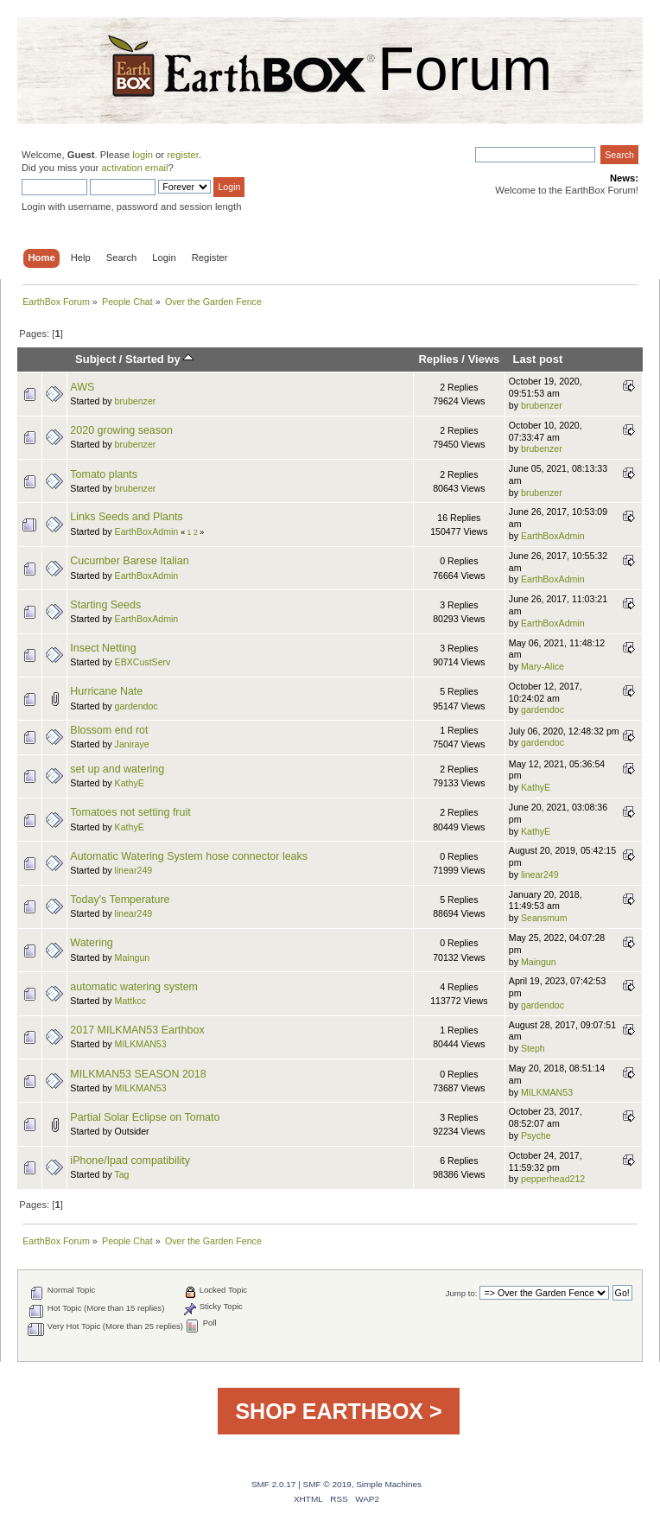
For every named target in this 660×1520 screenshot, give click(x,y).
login (142, 154)
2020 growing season (121, 430)
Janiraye (132, 744)
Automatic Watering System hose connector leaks (189, 856)
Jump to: (462, 1293)
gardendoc (136, 706)
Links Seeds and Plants (126, 517)
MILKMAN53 (141, 1044)
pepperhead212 (553, 1178)
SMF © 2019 (327, 1484)
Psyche (536, 1135)
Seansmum (544, 918)
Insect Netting (103, 648)
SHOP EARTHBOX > (338, 1411)
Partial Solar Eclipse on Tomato (144, 1117)
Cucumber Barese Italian (129, 561)
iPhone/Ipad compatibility (130, 1160)
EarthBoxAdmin (147, 531)
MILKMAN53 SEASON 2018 (138, 1074)
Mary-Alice (542, 666)
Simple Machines (389, 1484)
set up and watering (117, 769)
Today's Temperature (119, 900)
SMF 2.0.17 (273, 1484)
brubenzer (135, 401)
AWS (82, 387)
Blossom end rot (109, 730)
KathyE (129, 783)
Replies (438, 359)
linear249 (134, 870)
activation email (134, 167)
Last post (537, 359)
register (183, 154)
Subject (95, 359)
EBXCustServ (143, 662)
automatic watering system (134, 987)
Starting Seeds (105, 605)
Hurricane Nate (106, 691)
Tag (121, 1174)
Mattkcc (131, 1000)
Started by (159, 359)
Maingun (132, 957)
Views (484, 359)
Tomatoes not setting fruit (130, 812)
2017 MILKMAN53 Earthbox (137, 1030)
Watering (91, 943)
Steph (533, 1048)
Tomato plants (103, 474)
